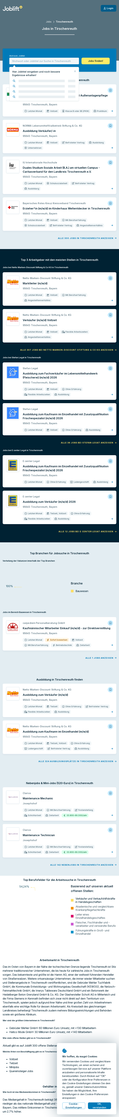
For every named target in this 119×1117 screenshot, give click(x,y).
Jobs (48, 21)
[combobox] (44, 61)
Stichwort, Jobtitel (17, 56)
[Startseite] (12, 8)
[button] (95, 61)
